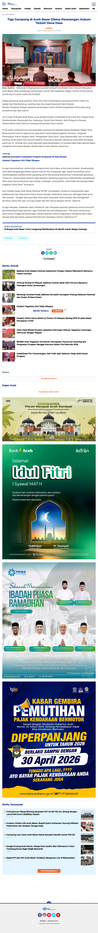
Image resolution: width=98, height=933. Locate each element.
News (5, 372)
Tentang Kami (52, 921)
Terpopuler (16, 8)
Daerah (37, 8)
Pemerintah (22, 238)
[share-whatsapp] (51, 253)
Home (5, 8)
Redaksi (43, 921)
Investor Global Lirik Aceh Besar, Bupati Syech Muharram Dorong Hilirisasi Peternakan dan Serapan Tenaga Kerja (42, 824)
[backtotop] (49, 903)
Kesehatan (84, 8)
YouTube (60, 916)
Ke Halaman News (49, 379)
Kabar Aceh (70, 8)
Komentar (49, 258)
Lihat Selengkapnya (49, 871)
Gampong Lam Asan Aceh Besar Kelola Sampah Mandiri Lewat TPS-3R (40, 835)
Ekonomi (48, 8)
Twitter (55, 916)
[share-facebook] (43, 253)
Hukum (58, 8)
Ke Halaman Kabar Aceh (49, 392)
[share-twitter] (47, 253)
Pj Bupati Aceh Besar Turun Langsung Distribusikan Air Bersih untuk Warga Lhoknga (45, 229)
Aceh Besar (8, 238)
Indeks (27, 8)
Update (57, 311)
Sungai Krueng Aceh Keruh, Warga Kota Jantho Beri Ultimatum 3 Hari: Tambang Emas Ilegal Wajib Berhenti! (40, 847)
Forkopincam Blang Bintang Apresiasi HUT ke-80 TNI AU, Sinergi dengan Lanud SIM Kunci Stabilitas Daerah (41, 813)
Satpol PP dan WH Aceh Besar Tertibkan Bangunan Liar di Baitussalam (40, 858)
